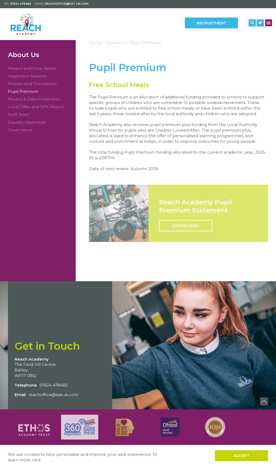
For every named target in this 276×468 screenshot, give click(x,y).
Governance (20, 129)
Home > (97, 42)
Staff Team (18, 114)
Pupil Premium (23, 91)
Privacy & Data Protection (34, 99)
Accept (241, 455)
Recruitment (212, 22)
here (46, 459)
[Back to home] (34, 24)
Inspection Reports (27, 76)
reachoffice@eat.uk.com (66, 4)
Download (186, 225)
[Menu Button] (269, 22)
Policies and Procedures (32, 83)
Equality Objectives (27, 122)
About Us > (118, 42)
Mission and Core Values (32, 68)
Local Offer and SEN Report (36, 106)
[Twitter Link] (260, 23)
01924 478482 (20, 4)
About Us (23, 55)
